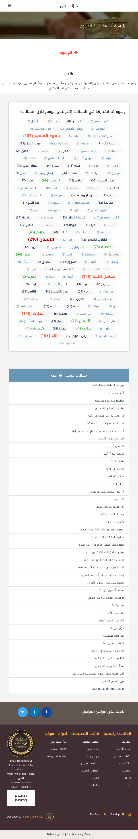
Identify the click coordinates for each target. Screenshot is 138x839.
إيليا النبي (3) (84, 313)
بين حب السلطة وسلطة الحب (108, 385)
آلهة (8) (68, 276)
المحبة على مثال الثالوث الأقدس (105, 582)
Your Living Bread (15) (59, 269)
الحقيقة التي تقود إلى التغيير (107, 651)
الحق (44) (24, 254)
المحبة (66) (51, 180)
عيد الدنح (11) (31, 202)
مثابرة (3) (29, 158)
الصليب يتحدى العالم (112, 643)
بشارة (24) (52, 165)
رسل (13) (57, 321)
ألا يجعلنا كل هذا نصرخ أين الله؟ (106, 415)
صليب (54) (83, 328)
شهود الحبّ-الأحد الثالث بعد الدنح (105, 537)
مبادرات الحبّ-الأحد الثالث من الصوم (104, 552)
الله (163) (49, 335)
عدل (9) (113, 306)
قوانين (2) (113, 173)
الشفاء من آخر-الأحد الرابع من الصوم (103, 560)
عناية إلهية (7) (26, 306)
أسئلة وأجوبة (124, 749)
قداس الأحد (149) (99, 276)
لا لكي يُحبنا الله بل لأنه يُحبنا (107, 688)
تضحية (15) (59, 313)
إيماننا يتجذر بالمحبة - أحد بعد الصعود (102, 575)
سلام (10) (51, 187)
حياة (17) (113, 188)
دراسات (95, 785)
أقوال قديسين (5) (40, 128)
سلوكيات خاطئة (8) (100, 136)
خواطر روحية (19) (82, 195)
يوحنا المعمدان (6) (30, 321)
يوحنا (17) (69, 225)
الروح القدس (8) (96, 210)
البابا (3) (49, 276)
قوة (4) (93, 165)
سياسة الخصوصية (57, 756)
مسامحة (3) (88, 254)
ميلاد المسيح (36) (103, 180)
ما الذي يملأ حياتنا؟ (113, 613)
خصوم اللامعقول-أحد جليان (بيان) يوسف (101, 529)
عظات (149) (33, 313)
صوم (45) (36, 232)
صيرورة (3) (92, 187)
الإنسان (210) (41, 239)
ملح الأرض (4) (107, 321)
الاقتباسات (125, 763)
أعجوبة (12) (30, 247)
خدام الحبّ (118, 484)
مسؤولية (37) (68, 262)
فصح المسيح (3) (102, 299)
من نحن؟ (126, 777)
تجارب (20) (104, 284)
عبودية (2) (56, 195)
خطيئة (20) (31, 284)
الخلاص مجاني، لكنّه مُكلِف (109, 658)
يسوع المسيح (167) (41, 136)
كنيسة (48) (34, 328)
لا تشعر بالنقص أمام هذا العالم (106, 597)
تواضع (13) (76, 180)
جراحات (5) (92, 173)
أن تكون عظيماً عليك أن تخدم (107, 491)
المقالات (103, 25)
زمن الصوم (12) (76, 336)
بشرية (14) (51, 306)
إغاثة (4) (74, 136)
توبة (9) (101, 232)
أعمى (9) (20, 173)
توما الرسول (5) (86, 150)
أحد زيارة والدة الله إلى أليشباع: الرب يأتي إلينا (98, 431)
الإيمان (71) (80, 320)
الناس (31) (29, 291)
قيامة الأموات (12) (73, 217)
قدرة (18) (74, 165)
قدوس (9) (25, 336)
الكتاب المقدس (122, 756)
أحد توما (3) (67, 343)
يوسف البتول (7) (78, 202)
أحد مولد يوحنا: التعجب (111, 438)
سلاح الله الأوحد (115, 476)
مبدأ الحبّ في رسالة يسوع (109, 666)
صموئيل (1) (54, 247)
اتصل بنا (126, 770)
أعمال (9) (32, 121)
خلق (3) (105, 328)
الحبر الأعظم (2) (57, 284)
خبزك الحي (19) (27, 165)
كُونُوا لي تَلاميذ (115, 628)
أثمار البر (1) (98, 128)
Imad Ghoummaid (38, 816)
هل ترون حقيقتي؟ (113, 635)
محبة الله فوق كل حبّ (111, 590)
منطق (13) (43, 262)
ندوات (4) (55, 299)
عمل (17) (62, 151)
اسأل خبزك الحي (58, 741)
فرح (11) (90, 225)
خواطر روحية (92, 756)
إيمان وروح (93, 749)
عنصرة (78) (102, 246)
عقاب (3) (109, 224)
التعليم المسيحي (89, 763)
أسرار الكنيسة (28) (57, 291)
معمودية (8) (111, 254)
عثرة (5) (107, 158)
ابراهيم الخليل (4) (105, 336)
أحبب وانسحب (116, 393)
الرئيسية (121, 25)
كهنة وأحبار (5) (58, 143)
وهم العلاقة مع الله (112, 514)
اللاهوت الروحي (90, 770)
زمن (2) (67, 239)
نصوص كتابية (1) (83, 158)
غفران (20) (77, 299)
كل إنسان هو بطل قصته (110, 506)
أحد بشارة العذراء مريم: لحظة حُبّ (105, 423)
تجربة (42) (27, 276)
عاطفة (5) (48, 224)
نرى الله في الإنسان (113, 681)
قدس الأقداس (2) (71, 128)
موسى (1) (46, 254)
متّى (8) (22, 262)
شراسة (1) (106, 291)
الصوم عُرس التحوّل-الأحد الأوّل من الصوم (101, 544)
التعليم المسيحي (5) (95, 269)
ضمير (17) (26, 225)
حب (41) (107, 195)
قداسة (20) (60, 232)
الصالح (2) (82, 232)
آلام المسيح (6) (99, 121)
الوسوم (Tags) (59, 749)
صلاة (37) (26, 180)
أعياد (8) (67, 254)
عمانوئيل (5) (77, 247)
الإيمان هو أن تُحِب (113, 453)
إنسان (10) (111, 262)
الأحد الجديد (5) (31, 299)
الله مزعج (119, 499)
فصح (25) (22, 151)
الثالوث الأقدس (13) (94, 239)
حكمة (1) (71, 187)
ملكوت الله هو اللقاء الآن (109, 408)
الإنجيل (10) (112, 150)
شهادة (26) (69, 173)
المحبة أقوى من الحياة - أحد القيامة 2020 (100, 567)
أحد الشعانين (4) (54, 158)
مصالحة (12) (106, 202)
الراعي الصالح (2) (26, 187)
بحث (129, 785)
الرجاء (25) (85, 291)
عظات (95, 777)
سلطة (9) (107, 313)
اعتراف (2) (94, 306)
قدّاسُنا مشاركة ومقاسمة (109, 400)
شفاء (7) (53, 202)
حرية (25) (73, 306)
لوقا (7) (73, 210)
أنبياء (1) (90, 262)
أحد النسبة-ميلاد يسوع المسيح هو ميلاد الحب (98, 673)
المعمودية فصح (115, 446)
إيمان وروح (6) (44, 173)
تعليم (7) (34, 210)
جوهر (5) (42, 150)
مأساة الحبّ (117, 461)
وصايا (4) (112, 165)
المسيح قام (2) (31, 195)
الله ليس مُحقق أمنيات (111, 620)
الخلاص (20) (73, 121)
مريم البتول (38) (30, 143)
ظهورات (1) (45, 217)
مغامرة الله (117, 605)
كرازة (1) (52, 121)
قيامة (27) (23, 217)
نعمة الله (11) (106, 143)
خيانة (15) (59, 328)
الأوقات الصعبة (115, 522)
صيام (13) (82, 284)
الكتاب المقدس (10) (106, 217)
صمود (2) (83, 143)
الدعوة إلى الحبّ (115, 469)
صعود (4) (54, 210)
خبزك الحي (69, 6)
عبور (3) (32, 269)
